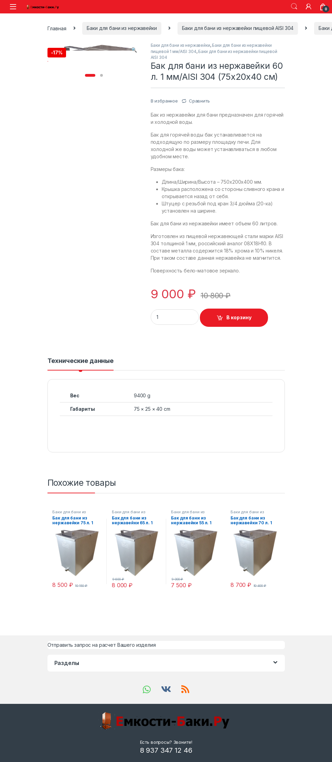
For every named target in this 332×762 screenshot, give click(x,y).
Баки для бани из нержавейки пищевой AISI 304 (238, 28)
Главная (56, 28)
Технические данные (80, 361)
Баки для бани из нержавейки (122, 28)
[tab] (80, 364)
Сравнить (199, 101)
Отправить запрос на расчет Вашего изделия (101, 645)
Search (294, 6)
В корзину (238, 317)
